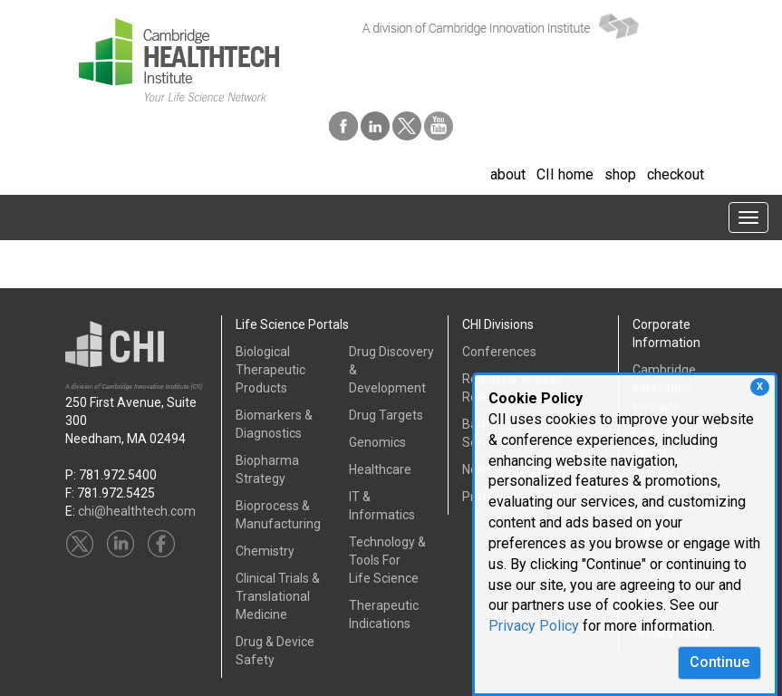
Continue (719, 662)
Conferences (499, 351)
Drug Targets (386, 415)
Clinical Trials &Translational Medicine (278, 596)
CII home (565, 174)
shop (620, 174)
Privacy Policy (533, 625)
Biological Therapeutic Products (270, 369)
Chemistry (265, 551)
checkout (675, 174)
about (508, 174)
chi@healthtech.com (137, 511)
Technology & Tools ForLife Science (387, 560)
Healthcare (380, 469)
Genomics (377, 442)
